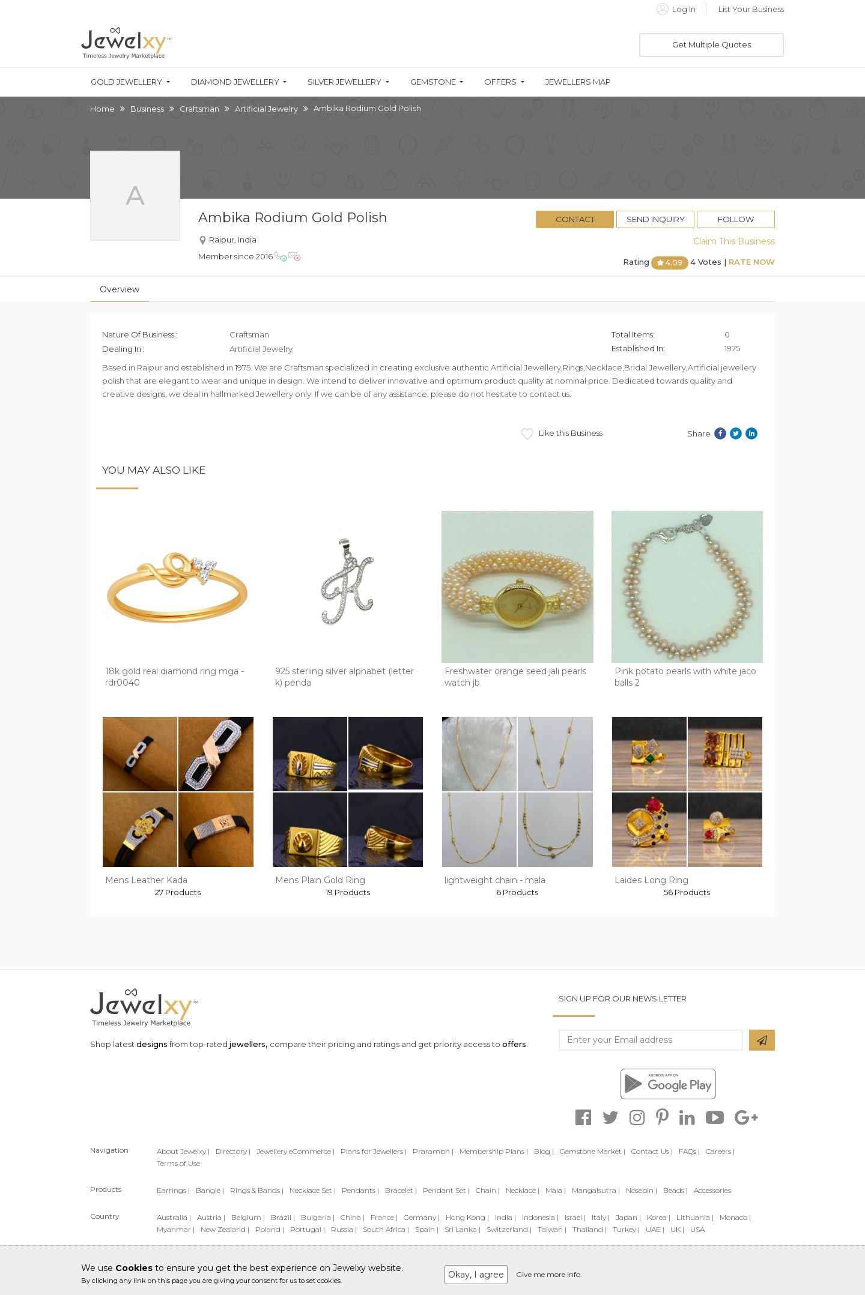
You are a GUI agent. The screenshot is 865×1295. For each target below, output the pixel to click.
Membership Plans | (494, 1151)
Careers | (720, 1151)
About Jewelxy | (183, 1151)
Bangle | (210, 1190)
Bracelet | (401, 1190)
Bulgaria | (318, 1217)
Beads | (675, 1190)
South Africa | (386, 1229)
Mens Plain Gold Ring (320, 880)
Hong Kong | (467, 1217)
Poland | (269, 1229)
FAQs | (689, 1151)
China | (353, 1217)
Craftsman (199, 108)
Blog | (544, 1151)
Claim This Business (734, 241)
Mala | (555, 1190)
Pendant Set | (446, 1190)
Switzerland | (509, 1229)
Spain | (427, 1229)
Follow (736, 219)
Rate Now (752, 262)
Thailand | (589, 1229)
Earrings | (173, 1190)
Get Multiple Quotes (711, 44)
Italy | (601, 1217)
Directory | (233, 1151)
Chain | (488, 1190)
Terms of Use (178, 1163)
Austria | (211, 1217)
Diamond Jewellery (235, 81)
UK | (677, 1229)
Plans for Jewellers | (374, 1151)
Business (147, 108)
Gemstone (433, 81)
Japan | (628, 1217)
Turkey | (626, 1229)
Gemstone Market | (592, 1151)
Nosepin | (641, 1190)
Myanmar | (176, 1229)
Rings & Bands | (257, 1190)
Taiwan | (552, 1229)
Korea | (658, 1217)
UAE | (655, 1229)
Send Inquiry (656, 219)
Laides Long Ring (651, 880)
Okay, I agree (476, 1274)
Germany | (422, 1217)
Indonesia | (540, 1217)
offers (514, 1044)
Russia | (344, 1229)
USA (697, 1229)
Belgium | (248, 1217)
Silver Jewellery (344, 81)
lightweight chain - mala (495, 880)
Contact (575, 219)
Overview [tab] (119, 289)
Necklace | (522, 1190)
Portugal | (307, 1229)
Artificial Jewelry (266, 108)
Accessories (712, 1190)
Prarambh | (433, 1151)
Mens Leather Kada (146, 880)
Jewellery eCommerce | (295, 1151)
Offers (500, 81)
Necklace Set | (313, 1190)
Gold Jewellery (126, 81)
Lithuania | (695, 1217)
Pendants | (360, 1190)
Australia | (174, 1217)
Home (102, 108)
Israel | (575, 1217)
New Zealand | (225, 1229)
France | (384, 1217)
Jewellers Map (578, 81)
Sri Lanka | (463, 1229)
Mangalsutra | (596, 1190)
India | (505, 1217)
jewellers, (248, 1044)
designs (152, 1044)
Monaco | (735, 1217)
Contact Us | (652, 1151)
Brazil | (283, 1217)
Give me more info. (549, 1274)
